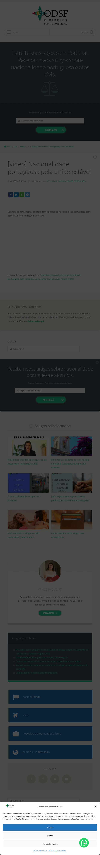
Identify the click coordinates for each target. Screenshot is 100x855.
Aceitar (50, 827)
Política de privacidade (57, 851)
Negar (50, 835)
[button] (95, 806)
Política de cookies (40, 851)
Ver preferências (50, 843)
